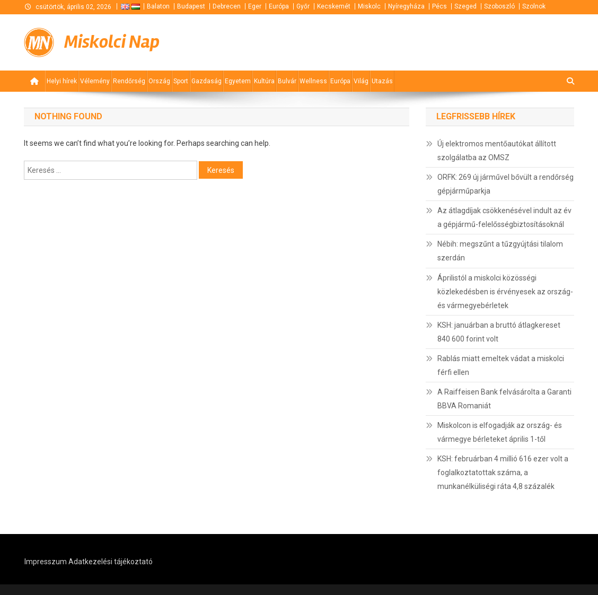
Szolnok (534, 6)
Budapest (191, 6)
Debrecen (227, 6)
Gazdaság (206, 81)
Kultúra (264, 81)
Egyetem (238, 81)
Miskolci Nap (112, 42)
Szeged (465, 6)
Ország (159, 81)
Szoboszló (499, 6)
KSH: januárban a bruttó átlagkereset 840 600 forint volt (498, 332)
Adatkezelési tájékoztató (110, 561)
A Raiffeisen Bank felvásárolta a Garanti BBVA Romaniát (504, 399)
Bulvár (287, 81)
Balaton (158, 6)
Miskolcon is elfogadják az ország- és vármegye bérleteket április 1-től (499, 432)
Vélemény (95, 81)
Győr (303, 6)
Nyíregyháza (406, 6)
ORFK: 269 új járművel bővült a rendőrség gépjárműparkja (505, 184)
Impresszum (45, 561)
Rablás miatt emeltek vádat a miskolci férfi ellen (500, 365)
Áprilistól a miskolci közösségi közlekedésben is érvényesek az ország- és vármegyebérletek (505, 292)
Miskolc (369, 6)
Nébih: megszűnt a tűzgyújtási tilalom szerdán (500, 251)
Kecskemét (333, 6)
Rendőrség (129, 81)
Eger (254, 6)
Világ (361, 81)
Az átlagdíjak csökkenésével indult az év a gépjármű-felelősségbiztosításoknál (504, 217)
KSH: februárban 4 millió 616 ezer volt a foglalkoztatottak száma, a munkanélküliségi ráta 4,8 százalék (502, 472)
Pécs (439, 6)
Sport (180, 81)
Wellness (313, 81)
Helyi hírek (62, 81)
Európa (279, 6)
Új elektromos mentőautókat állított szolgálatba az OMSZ (496, 150)
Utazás (382, 81)
